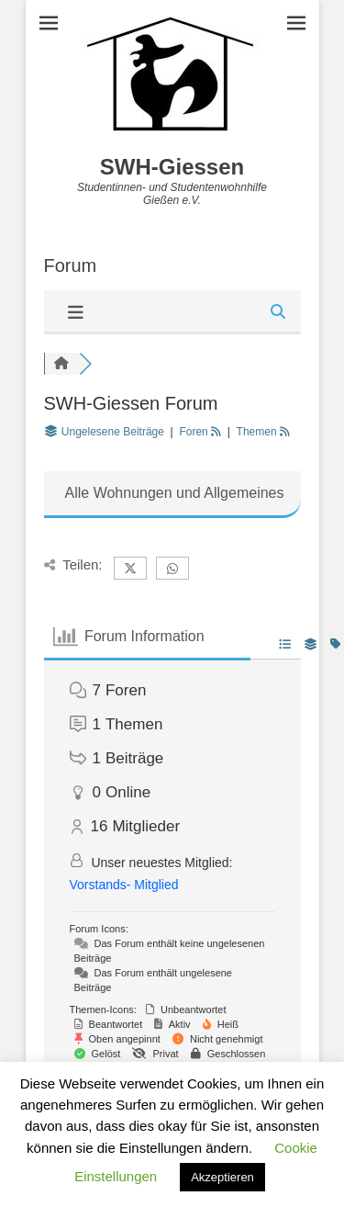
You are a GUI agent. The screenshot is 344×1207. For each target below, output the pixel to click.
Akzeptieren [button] (222, 1177)
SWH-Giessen (172, 166)
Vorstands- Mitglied (124, 884)
